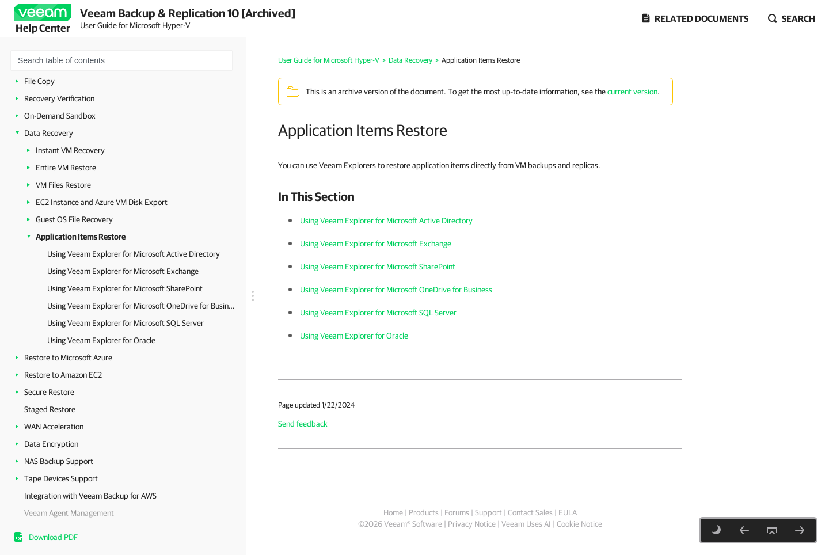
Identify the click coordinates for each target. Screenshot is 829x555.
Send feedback (303, 423)
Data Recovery (48, 133)
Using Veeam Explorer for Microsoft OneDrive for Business (140, 305)
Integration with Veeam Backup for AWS (90, 495)
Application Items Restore (81, 236)
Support (488, 512)
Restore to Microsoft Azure (68, 357)
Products (424, 512)
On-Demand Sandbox (60, 115)
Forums (456, 512)
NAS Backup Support (58, 461)
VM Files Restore (63, 184)
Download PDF (53, 537)
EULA (567, 512)
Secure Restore (49, 392)
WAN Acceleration (53, 426)
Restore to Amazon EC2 (63, 374)
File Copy (39, 81)
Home (393, 512)
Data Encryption (51, 443)
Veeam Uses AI (526, 524)
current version (632, 91)
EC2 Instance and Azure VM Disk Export (102, 202)
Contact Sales (530, 512)
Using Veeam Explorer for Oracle (101, 340)
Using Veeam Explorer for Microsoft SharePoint (125, 288)
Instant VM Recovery (70, 150)
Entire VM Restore (66, 167)
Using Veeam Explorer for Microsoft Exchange (123, 271)
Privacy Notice (472, 524)
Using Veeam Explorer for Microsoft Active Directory (133, 254)
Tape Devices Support (61, 478)
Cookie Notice (579, 524)
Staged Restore (49, 409)
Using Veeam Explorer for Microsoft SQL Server (125, 323)
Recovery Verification (59, 98)
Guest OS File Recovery (74, 219)
